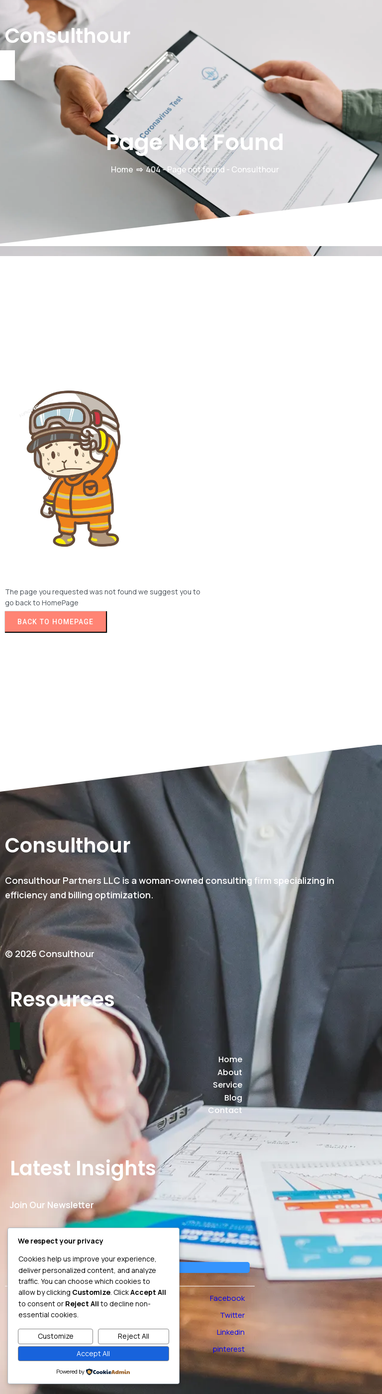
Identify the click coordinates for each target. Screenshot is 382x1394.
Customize (56, 1336)
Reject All (133, 1336)
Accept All (93, 1353)
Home (122, 169)
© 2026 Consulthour (50, 954)
